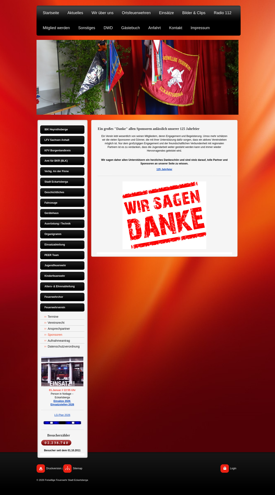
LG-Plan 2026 (62, 415)
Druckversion (53, 468)
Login (233, 468)
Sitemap (77, 468)
